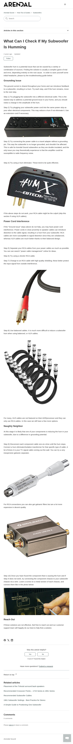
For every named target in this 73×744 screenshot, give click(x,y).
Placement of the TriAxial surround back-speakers (24, 686)
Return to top (10, 674)
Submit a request (46, 666)
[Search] (22, 18)
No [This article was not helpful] (43, 654)
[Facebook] (5, 640)
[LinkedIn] (12, 640)
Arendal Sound (9, 13)
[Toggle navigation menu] (65, 4)
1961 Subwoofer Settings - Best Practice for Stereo (24, 700)
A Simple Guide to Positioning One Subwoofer (22, 705)
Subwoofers (37, 13)
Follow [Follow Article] (8, 58)
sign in (11, 725)
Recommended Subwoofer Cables (18, 695)
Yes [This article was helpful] (30, 654)
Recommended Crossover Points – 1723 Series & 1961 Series (29, 691)
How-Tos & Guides (23, 13)
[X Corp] (8, 640)
